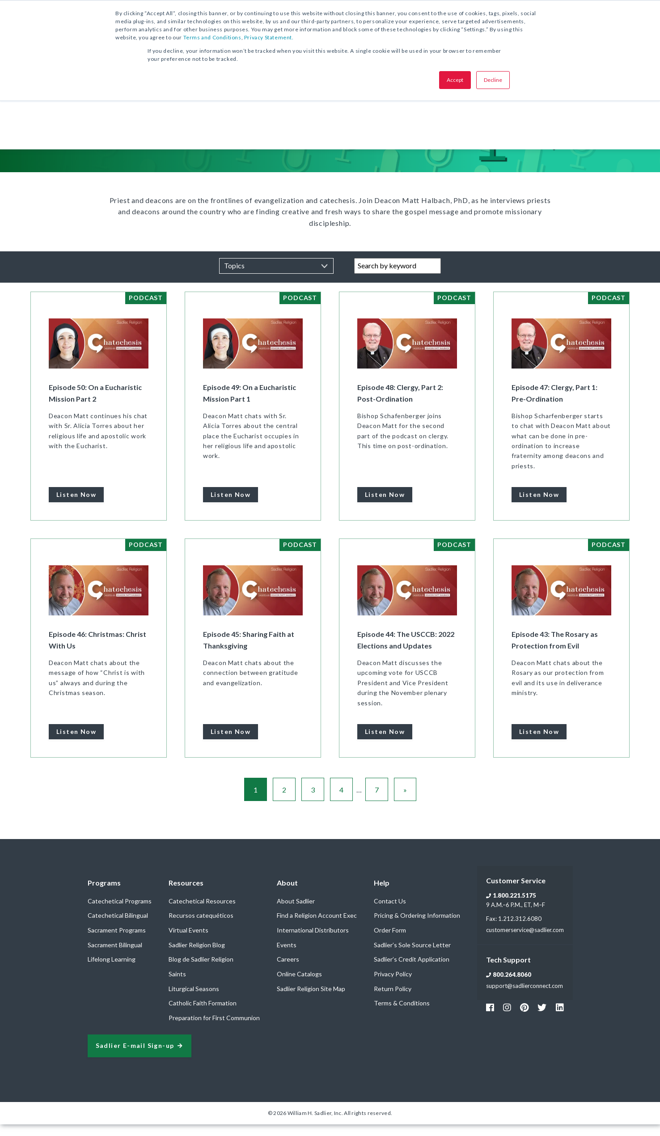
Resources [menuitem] (186, 894)
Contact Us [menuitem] (390, 912)
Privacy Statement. (269, 37)
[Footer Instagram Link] (507, 1019)
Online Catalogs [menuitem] (299, 985)
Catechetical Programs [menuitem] (120, 912)
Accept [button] (455, 79)
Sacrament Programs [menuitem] (117, 941)
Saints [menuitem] (177, 985)
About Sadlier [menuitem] (296, 912)
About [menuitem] (287, 894)
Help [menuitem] (381, 894)
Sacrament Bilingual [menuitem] (115, 956)
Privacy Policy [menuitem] (393, 985)
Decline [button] (493, 79)
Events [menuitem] (286, 956)
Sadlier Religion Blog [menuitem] (197, 956)
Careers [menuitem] (288, 971)
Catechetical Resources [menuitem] (202, 912)
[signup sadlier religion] (139, 1057)
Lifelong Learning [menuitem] (111, 971)
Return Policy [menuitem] (392, 1000)
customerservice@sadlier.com (525, 941)
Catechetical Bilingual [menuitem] (118, 927)
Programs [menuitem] (104, 894)
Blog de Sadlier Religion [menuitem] (201, 971)
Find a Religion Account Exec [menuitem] (317, 927)
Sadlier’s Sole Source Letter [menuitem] (412, 956)
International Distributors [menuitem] (313, 941)
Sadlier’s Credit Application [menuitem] (411, 971)
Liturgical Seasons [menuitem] (194, 1000)
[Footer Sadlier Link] (560, 1019)
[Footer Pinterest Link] (524, 1019)
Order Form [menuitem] (390, 941)
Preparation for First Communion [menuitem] (214, 1029)
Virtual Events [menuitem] (188, 941)
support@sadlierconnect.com (524, 997)
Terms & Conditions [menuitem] (402, 1014)
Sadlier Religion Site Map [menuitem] (311, 1000)
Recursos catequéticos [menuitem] (201, 927)
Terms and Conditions (212, 37)
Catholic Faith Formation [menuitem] (203, 1014)
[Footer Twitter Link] (541, 1019)
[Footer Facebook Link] (490, 1019)
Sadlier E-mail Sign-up (135, 1057)
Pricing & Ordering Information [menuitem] (417, 927)
